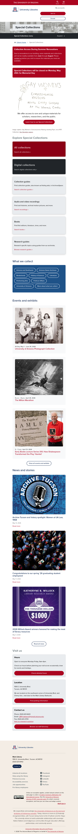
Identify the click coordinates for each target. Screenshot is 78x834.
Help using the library (20, 776)
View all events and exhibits (39, 463)
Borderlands (20, 275)
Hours (17, 657)
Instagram (46, 776)
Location (18, 682)
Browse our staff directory (39, 727)
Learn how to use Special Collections (39, 122)
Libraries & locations (20, 773)
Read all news (39, 644)
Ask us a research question (24, 722)
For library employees (20, 787)
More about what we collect (47, 286)
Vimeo (45, 782)
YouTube (46, 785)
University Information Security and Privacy (39, 829)
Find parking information (39, 701)
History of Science (37, 275)
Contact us (19, 710)
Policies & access (19, 779)
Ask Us (53, 13)
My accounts (60, 8)
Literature (53, 275)
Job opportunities (19, 785)
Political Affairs (39, 281)
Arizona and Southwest (24, 270)
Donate (53, 18)
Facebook (46, 773)
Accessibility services (20, 782)
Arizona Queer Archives (47, 270)
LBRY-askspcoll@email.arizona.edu (31, 717)
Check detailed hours (39, 673)
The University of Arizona (55, 831)
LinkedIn (46, 779)
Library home (21, 42)
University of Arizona (24, 286)
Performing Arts (22, 281)
